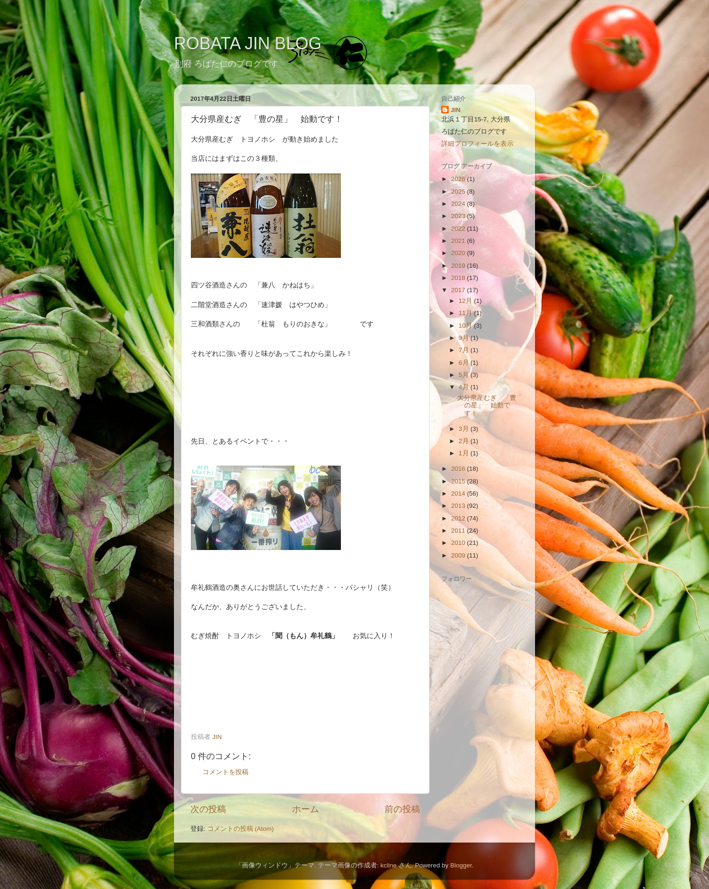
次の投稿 (208, 809)
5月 (464, 374)
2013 (459, 505)
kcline (388, 865)
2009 (459, 555)
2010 (459, 542)
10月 (466, 325)
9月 (464, 337)
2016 (459, 468)
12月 (466, 300)
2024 (459, 203)
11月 (466, 312)
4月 (464, 387)
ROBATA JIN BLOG (248, 43)
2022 (459, 228)
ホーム (305, 809)
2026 (459, 178)
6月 (464, 362)
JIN (455, 109)
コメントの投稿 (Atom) (240, 828)
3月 (464, 428)
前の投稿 (402, 809)
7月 (464, 350)
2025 (459, 191)
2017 (459, 290)
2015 (459, 481)
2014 (459, 493)
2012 (459, 518)
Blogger (461, 865)
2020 (459, 252)
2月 (464, 440)
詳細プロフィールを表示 (477, 143)
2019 (459, 265)
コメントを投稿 (226, 772)
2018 (459, 277)
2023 (459, 215)
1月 (464, 453)
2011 (459, 530)
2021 (459, 240)
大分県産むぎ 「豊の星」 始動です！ (486, 405)
